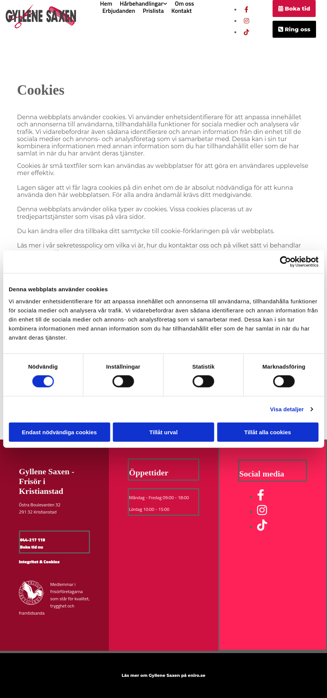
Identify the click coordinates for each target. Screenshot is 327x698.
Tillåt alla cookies (267, 432)
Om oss (184, 3)
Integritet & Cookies (39, 561)
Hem (106, 3)
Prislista (153, 10)
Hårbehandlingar (141, 3)
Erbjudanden (118, 10)
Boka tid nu (31, 546)
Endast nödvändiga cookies (59, 432)
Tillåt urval (163, 432)
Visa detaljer (287, 409)
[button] (294, 8)
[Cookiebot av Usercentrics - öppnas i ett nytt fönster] (285, 262)
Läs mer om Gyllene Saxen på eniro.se (164, 675)
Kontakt (181, 10)
